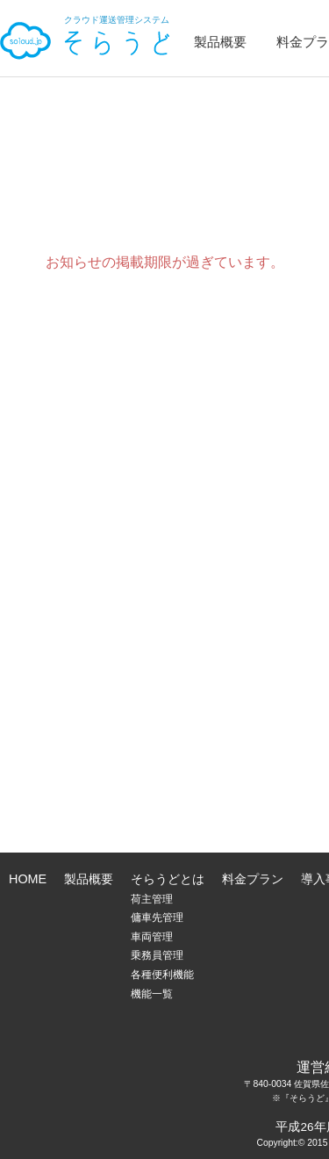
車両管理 (152, 937)
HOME (27, 879)
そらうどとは (167, 879)
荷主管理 (152, 899)
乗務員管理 (157, 955)
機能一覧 (152, 994)
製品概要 (220, 41)
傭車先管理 (157, 917)
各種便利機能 (162, 974)
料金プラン (252, 879)
